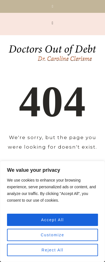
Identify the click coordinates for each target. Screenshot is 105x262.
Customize (52, 235)
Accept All (52, 220)
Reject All (52, 250)
